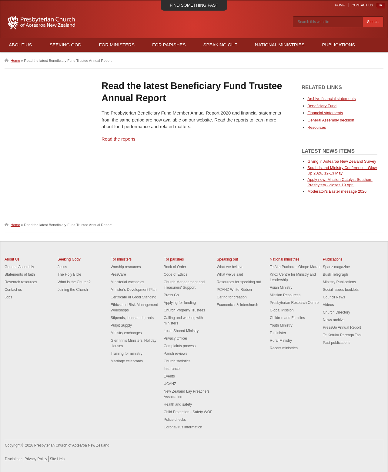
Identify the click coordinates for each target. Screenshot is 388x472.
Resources (316, 127)
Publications (338, 44)
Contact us (13, 290)
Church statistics (177, 361)
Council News (334, 297)
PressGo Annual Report (342, 327)
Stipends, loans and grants (132, 318)
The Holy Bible (69, 274)
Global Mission (282, 310)
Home (340, 5)
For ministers (121, 259)
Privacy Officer (175, 338)
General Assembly (19, 267)
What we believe (230, 267)
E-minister (278, 333)
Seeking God (65, 44)
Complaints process (180, 346)
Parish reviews (175, 353)
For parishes (174, 259)
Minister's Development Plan (134, 290)
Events (169, 376)
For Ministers (117, 44)
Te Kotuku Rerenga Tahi (342, 335)
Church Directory (336, 312)
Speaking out (227, 259)
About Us (20, 44)
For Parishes (169, 44)
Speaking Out (220, 44)
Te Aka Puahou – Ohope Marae (295, 267)
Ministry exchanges (126, 333)
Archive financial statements (331, 98)
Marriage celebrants (127, 361)
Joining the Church (73, 290)
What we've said (230, 274)
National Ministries (279, 44)
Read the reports (118, 138)
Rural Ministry (281, 340)
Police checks (175, 419)
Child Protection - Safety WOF (188, 412)
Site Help (57, 459)
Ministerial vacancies (127, 282)
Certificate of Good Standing (133, 297)
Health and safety (178, 404)
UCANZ (170, 384)
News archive (334, 320)
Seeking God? (69, 259)
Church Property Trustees (184, 310)
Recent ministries (284, 348)
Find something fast (194, 5)
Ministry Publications (339, 282)
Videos (328, 305)
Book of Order (175, 267)
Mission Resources (285, 295)
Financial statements (325, 113)
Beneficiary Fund (321, 106)
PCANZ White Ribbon (234, 290)
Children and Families (287, 318)
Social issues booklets (341, 290)
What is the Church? (74, 282)
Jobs (8, 297)
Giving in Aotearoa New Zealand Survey (341, 161)
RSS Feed (381, 6)
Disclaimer (13, 459)
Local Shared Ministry (181, 331)
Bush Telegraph (335, 274)
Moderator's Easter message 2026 (336, 191)
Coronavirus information (183, 427)
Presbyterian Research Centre (294, 303)
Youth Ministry (281, 325)
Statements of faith (20, 274)
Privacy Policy (36, 459)
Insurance (172, 369)
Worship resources (126, 267)
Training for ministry (126, 353)
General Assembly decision (330, 120)
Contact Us (362, 5)
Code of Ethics (175, 274)
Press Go (171, 295)
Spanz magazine (336, 267)
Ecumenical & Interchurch (237, 305)
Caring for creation (232, 297)
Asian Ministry (281, 287)
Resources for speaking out (239, 282)
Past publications (336, 343)
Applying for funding (180, 303)
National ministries (284, 259)
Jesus (62, 267)
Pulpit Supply (121, 325)
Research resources (21, 282)
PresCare (118, 274)
